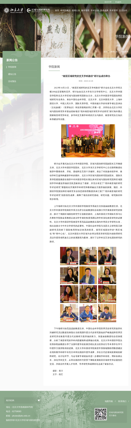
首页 (57, 10)
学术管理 (114, 10)
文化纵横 (56, 107)
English (118, 2)
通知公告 (12, 74)
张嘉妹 (104, 206)
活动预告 (12, 81)
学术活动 (95, 10)
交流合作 (123, 10)
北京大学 (108, 2)
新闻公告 (76, 10)
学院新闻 (124, 52)
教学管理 (85, 10)
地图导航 (109, 401)
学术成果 (104, 10)
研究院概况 (65, 10)
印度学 (78, 344)
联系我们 (122, 401)
